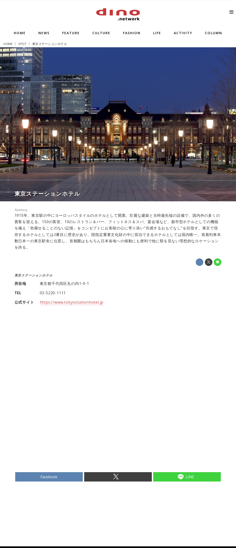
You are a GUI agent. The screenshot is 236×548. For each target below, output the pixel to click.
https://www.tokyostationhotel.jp (72, 302)
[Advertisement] (66, 436)
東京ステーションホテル (47, 193)
